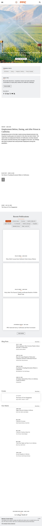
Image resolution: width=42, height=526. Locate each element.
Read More (7, 86)
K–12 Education (17, 223)
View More (21, 333)
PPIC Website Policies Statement (8, 523)
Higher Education (8, 223)
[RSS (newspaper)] (14, 93)
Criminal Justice (15, 221)
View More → (37, 341)
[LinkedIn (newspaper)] (8, 93)
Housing (12, 71)
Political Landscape (27, 223)
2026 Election (6, 71)
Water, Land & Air (25, 226)
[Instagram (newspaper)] (6, 93)
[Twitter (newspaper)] (10, 93)
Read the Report (21, 58)
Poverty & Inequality (29, 71)
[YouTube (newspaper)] (12, 93)
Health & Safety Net (31, 221)
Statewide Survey (16, 226)
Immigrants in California (20, 71)
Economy (23, 221)
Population (35, 223)
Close (39, 518)
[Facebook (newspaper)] (3, 93)
